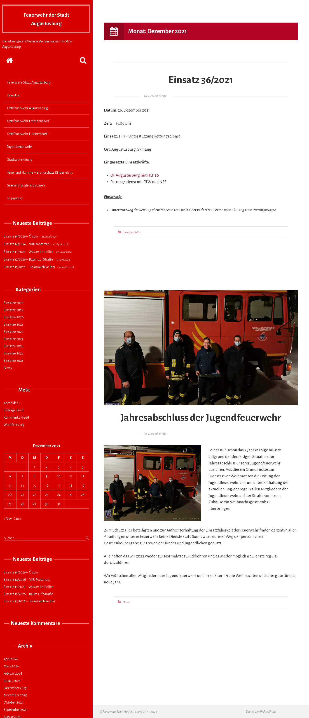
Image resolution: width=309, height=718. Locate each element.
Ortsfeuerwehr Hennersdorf (27, 134)
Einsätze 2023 (13, 339)
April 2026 (11, 659)
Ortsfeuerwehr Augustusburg (27, 108)
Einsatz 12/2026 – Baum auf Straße (28, 259)
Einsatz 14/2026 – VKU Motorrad (26, 244)
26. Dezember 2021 (156, 96)
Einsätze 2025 (13, 353)
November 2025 (15, 695)
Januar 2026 (12, 681)
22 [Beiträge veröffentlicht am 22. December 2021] (34, 495)
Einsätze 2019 (13, 310)
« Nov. (8, 518)
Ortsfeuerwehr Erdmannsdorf (28, 121)
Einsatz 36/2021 (201, 80)
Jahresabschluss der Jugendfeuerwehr (201, 417)
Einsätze (13, 95)
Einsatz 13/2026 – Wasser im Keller (28, 252)
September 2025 (15, 709)
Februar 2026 (13, 673)
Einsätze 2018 (13, 303)
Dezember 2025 (15, 688)
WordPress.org (14, 425)
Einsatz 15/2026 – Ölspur (21, 236)
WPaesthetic (268, 711)
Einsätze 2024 (13, 346)
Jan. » (18, 518)
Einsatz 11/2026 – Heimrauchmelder (29, 267)
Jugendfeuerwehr (19, 147)
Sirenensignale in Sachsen (26, 185)
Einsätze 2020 (14, 317)
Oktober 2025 (13, 702)
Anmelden (11, 403)
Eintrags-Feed (13, 410)
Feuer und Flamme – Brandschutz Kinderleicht (40, 172)
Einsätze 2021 (13, 324)
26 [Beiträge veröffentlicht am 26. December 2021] (82, 495)
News (8, 368)
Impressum (15, 198)
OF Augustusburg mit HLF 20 (134, 175)
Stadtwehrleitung (19, 159)
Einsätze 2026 (13, 360)
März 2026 (11, 666)
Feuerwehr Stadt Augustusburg (28, 82)
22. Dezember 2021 (156, 434)
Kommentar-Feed (16, 417)
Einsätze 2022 (13, 331)
